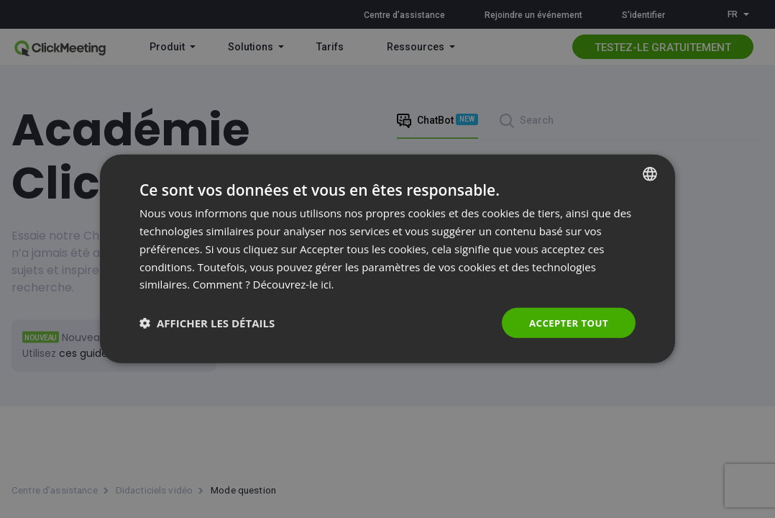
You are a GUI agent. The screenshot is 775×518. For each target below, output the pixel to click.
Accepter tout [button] (566, 323)
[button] (207, 323)
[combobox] (650, 173)
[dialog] (387, 259)
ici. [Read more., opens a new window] (327, 283)
